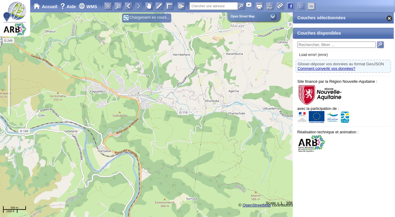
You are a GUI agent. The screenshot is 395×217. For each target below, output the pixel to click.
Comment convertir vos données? (326, 68)
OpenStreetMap (257, 205)
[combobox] (249, 4)
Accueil (45, 6)
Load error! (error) (313, 55)
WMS (88, 6)
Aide (68, 6)
